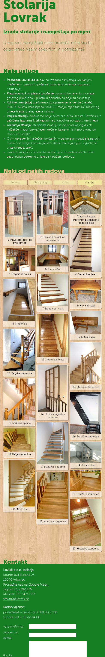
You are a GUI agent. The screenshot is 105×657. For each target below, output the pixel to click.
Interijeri (89, 182)
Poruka (7, 655)
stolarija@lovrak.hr (16, 599)
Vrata (65, 182)
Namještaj (40, 182)
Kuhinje (15, 182)
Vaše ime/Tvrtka (13, 626)
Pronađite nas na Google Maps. (26, 584)
